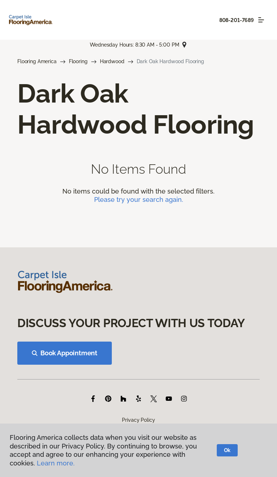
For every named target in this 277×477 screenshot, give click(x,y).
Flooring (78, 61)
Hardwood (112, 61)
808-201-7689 (236, 20)
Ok (227, 450)
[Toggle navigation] (261, 20)
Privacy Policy (138, 420)
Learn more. (56, 463)
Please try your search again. (138, 199)
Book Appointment (64, 353)
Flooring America (37, 61)
